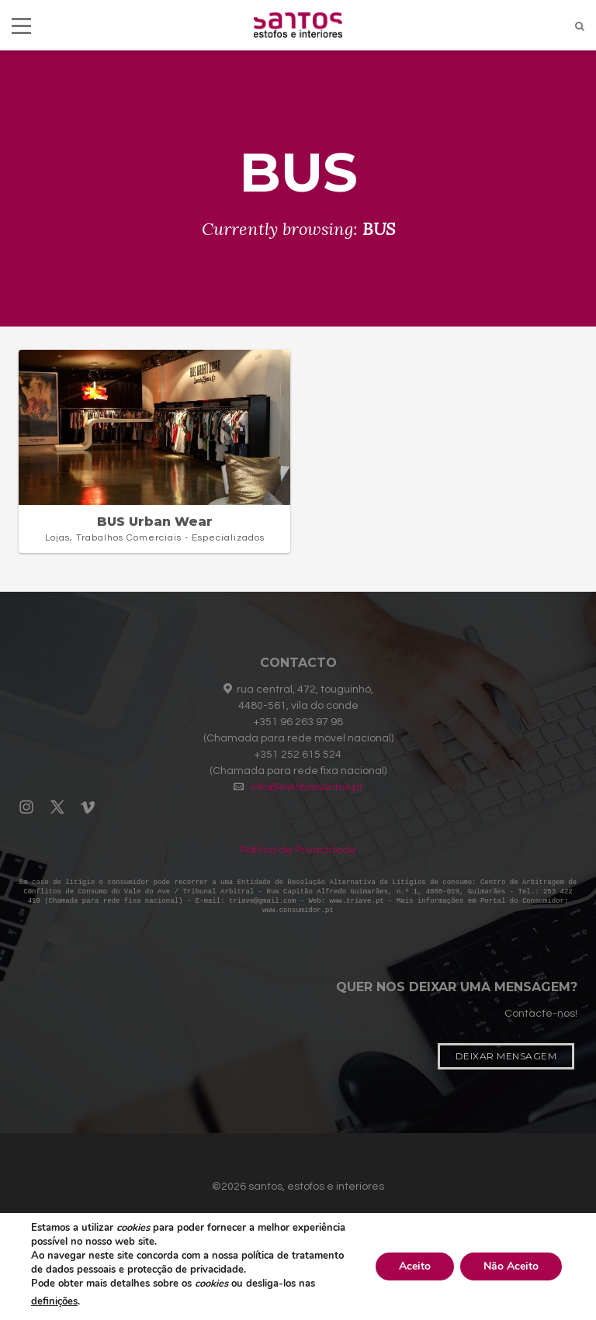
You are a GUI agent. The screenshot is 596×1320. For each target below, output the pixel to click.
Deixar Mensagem (506, 1059)
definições (54, 1301)
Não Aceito (511, 1266)
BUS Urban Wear (155, 521)
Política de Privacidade (298, 850)
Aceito (415, 1266)
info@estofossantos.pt (306, 787)
